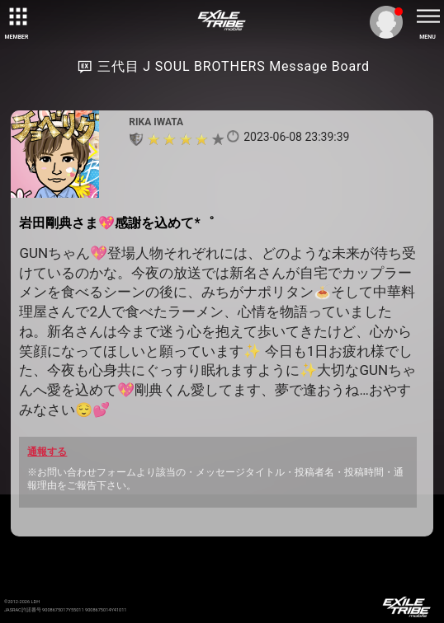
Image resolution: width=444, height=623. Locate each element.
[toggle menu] (427, 16)
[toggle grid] (16, 16)
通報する (47, 451)
